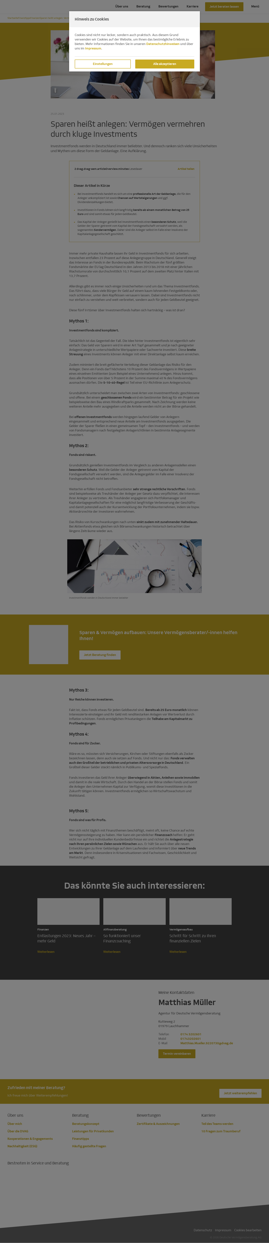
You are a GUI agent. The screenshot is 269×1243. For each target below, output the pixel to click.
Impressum (93, 48)
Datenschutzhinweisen (163, 44)
